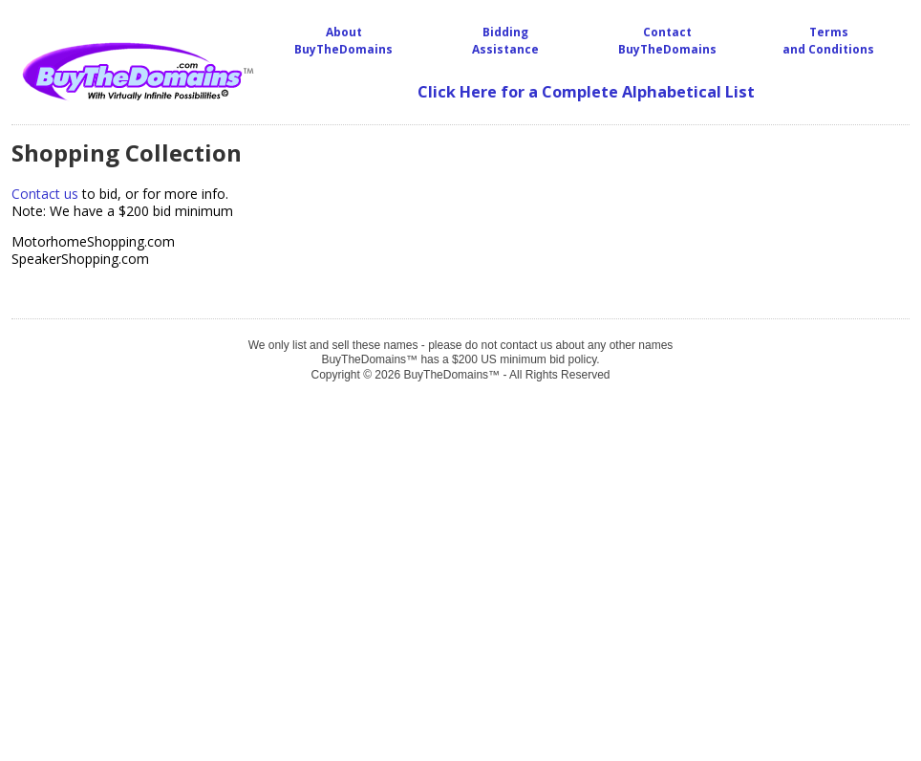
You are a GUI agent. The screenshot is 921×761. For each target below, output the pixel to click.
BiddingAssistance (505, 40)
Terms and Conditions (828, 40)
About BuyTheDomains (343, 40)
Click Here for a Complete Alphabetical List (586, 91)
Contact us (44, 194)
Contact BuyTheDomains (667, 40)
